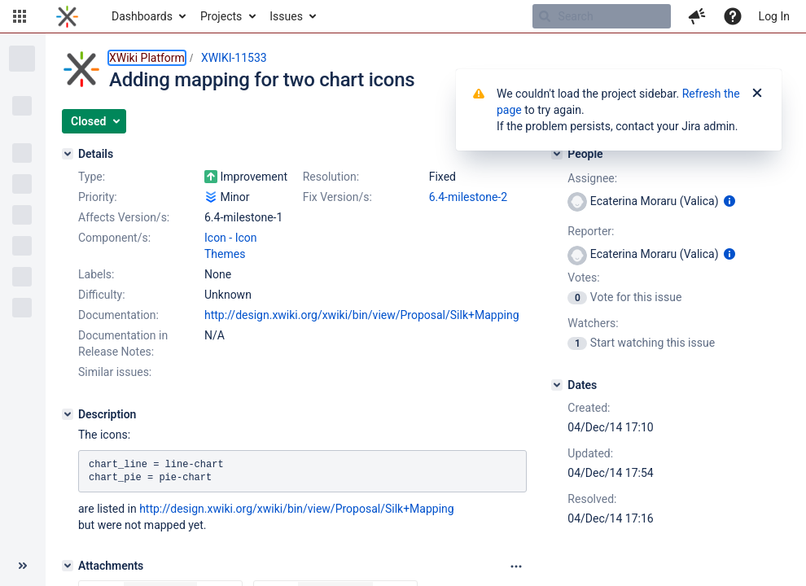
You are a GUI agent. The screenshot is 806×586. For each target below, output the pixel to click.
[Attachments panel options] (516, 566)
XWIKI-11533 (234, 57)
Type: (91, 176)
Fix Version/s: (337, 196)
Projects (221, 16)
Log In (774, 16)
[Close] (757, 93)
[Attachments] (67, 565)
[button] (19, 16)
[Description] (67, 414)
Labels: (96, 274)
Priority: (97, 196)
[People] (557, 154)
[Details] (67, 154)
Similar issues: (114, 371)
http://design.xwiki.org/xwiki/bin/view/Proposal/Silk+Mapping (361, 314)
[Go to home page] (67, 16)
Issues (286, 16)
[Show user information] (729, 201)
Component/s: (114, 237)
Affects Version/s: (123, 217)
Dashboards (142, 16)
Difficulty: (101, 294)
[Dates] (557, 385)
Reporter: (590, 231)
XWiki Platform (147, 57)
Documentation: (118, 314)
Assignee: (592, 178)
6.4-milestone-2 (468, 196)
